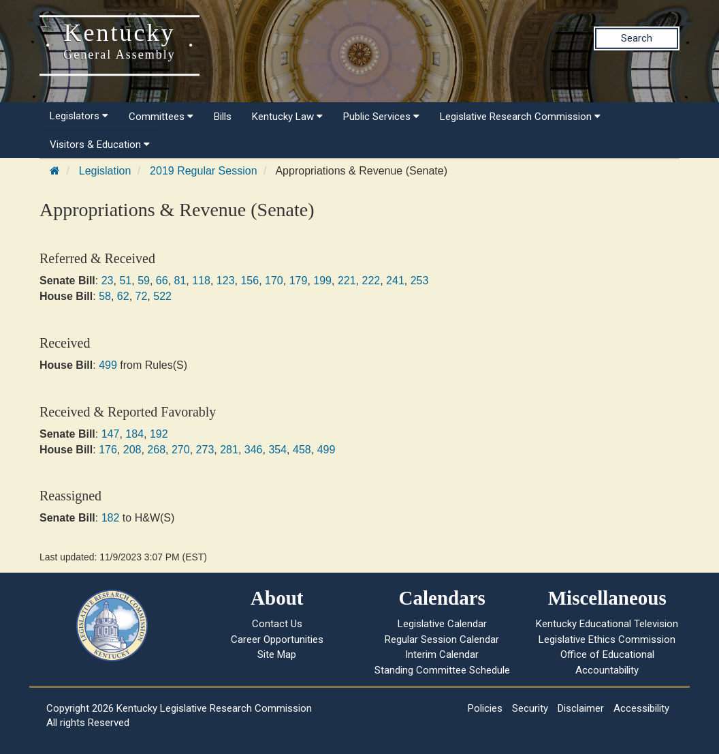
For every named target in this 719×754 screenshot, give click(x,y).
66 (162, 280)
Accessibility (641, 708)
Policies (485, 708)
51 (125, 280)
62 (123, 296)
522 (162, 296)
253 (420, 280)
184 (134, 434)
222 (371, 280)
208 (132, 449)
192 (159, 434)
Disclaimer (581, 708)
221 (347, 280)
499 (108, 365)
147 (110, 434)
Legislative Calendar (442, 624)
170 (274, 280)
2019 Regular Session (203, 171)
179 (298, 280)
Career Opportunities (277, 639)
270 (181, 449)
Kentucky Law (287, 116)
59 (144, 280)
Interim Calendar (442, 654)
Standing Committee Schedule (442, 670)
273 (205, 449)
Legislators (79, 116)
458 (302, 449)
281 (229, 449)
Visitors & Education (100, 144)
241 (395, 280)
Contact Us (277, 624)
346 (253, 449)
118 (201, 280)
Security (530, 708)
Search (636, 38)
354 (277, 449)
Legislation (105, 171)
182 (110, 518)
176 (108, 449)
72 (141, 296)
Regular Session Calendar (442, 639)
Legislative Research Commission (520, 116)
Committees (161, 116)
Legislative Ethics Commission (607, 639)
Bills (222, 116)
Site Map (276, 654)
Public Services (381, 116)
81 (180, 280)
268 (156, 449)
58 (105, 296)
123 (226, 280)
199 (322, 280)
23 (107, 280)
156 (249, 280)
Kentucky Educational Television (607, 624)
